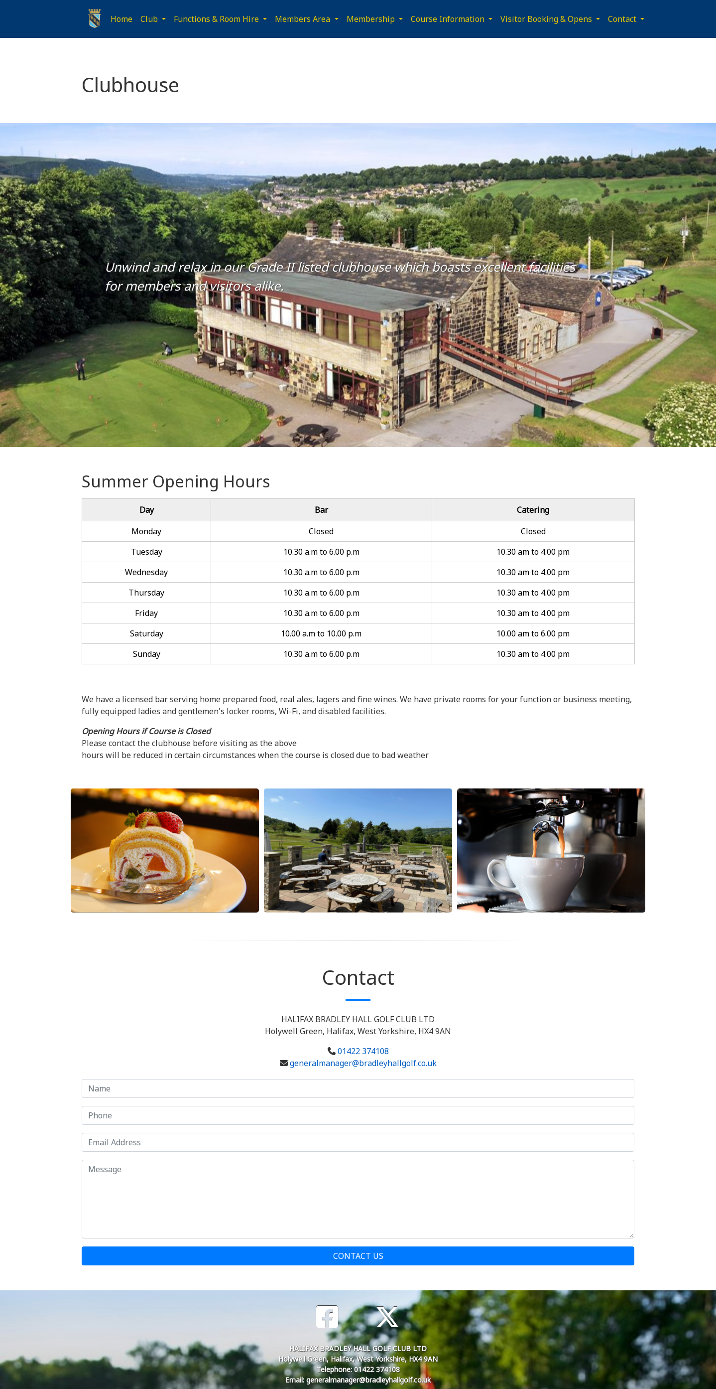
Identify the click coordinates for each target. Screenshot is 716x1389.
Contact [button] (623, 18)
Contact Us (358, 1255)
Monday (146, 531)
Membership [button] (372, 18)
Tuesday (146, 551)
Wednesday (146, 572)
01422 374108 (363, 1051)
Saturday (146, 633)
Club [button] (150, 18)
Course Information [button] (448, 18)
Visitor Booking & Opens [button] (547, 18)
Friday (146, 613)
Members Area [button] (303, 18)
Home (121, 18)
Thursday (146, 592)
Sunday (146, 653)
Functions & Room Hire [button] (217, 18)
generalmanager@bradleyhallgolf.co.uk (363, 1063)
